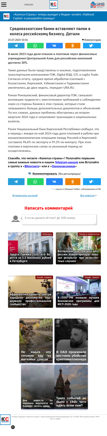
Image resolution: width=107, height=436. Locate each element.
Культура (47, 234)
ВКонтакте (32, 166)
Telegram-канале (66, 162)
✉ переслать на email (25, 195)
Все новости (87, 195)
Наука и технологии (89, 234)
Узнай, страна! (44, 277)
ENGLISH (29, 4)
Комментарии (92, 39)
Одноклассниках (63, 166)
